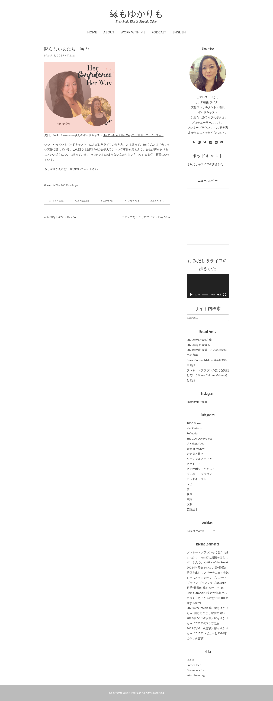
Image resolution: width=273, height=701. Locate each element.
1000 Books (194, 423)
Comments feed (196, 670)
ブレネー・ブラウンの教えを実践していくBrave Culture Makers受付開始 (208, 375)
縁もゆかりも (136, 14)
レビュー (192, 484)
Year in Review (196, 448)
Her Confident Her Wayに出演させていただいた (133, 135)
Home (92, 32)
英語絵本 (192, 509)
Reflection (193, 433)
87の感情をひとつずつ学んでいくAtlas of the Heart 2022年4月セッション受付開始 (208, 562)
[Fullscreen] (224, 294)
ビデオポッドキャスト (201, 468)
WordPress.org (196, 675)
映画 (189, 494)
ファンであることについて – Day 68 (145, 217)
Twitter (107, 201)
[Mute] (219, 294)
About (108, 32)
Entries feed (194, 665)
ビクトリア (194, 463)
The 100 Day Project (68, 185)
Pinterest (132, 201)
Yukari (71, 55)
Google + (157, 201)
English (179, 32)
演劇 (189, 504)
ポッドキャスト (196, 479)
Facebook (82, 201)
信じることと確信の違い (209, 613)
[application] (208, 286)
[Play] (191, 294)
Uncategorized (196, 443)
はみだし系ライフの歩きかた (205, 164)
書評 (189, 499)
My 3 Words (194, 428)
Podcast (159, 32)
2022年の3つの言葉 (206, 623)
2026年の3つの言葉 (199, 339)
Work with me (133, 32)
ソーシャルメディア (199, 458)
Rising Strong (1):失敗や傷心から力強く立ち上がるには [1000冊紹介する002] (208, 598)
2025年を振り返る (198, 344)
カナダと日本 (195, 453)
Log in (190, 659)
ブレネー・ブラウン (199, 473)
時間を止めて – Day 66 (60, 217)
